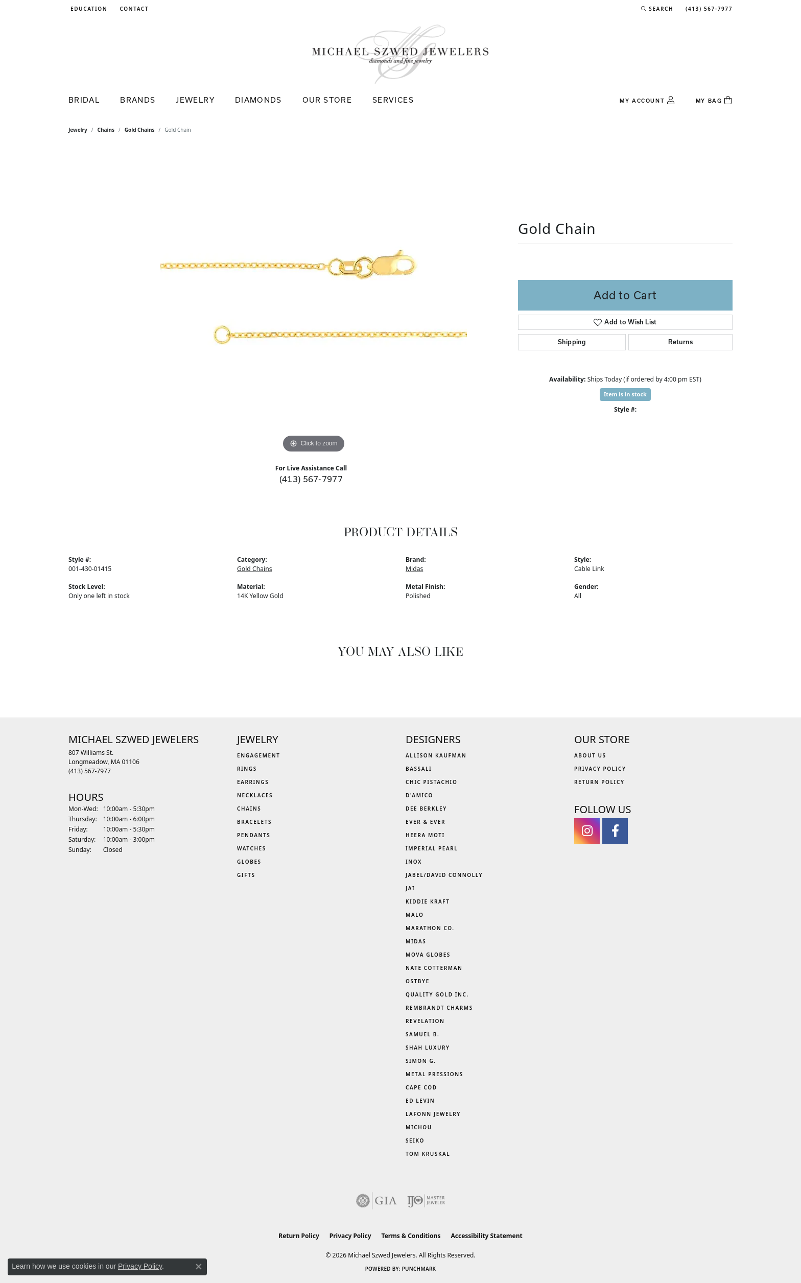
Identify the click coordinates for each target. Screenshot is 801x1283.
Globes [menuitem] (249, 861)
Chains (106, 129)
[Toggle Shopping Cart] (714, 100)
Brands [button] (137, 100)
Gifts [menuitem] (246, 874)
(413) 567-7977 (311, 479)
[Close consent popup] (199, 1267)
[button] (87, 8)
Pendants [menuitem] (253, 835)
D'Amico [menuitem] (419, 795)
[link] (133, 8)
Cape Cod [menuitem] (421, 1087)
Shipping (572, 342)
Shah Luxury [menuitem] (428, 1047)
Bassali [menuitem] (419, 768)
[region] (313, 302)
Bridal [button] (84, 100)
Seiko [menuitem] (415, 1140)
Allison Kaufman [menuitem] (436, 755)
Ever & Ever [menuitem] (425, 821)
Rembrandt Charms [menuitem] (439, 1007)
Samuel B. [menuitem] (422, 1034)
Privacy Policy (600, 768)
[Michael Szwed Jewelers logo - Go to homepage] (400, 53)
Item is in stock (625, 394)
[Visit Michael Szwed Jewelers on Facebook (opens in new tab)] (615, 831)
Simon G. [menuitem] (421, 1060)
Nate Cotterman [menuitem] (434, 967)
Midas (414, 568)
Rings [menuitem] (247, 768)
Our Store (327, 100)
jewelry (77, 129)
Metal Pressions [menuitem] (434, 1074)
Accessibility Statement (486, 1235)
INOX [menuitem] (414, 861)
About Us (590, 755)
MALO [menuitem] (415, 914)
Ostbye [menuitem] (418, 981)
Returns (680, 342)
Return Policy (599, 782)
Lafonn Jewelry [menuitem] (433, 1114)
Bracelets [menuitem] (254, 821)
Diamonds (258, 100)
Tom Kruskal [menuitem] (428, 1153)
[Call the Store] (89, 771)
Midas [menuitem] (416, 941)
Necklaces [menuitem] (255, 795)
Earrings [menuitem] (253, 782)
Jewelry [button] (195, 100)
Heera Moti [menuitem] (425, 835)
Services (393, 100)
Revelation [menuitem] (425, 1021)
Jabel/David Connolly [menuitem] (444, 874)
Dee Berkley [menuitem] (426, 808)
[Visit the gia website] (376, 1201)
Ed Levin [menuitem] (420, 1100)
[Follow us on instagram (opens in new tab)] (587, 831)
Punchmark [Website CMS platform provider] (419, 1268)
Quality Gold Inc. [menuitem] (437, 994)
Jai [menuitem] (410, 888)
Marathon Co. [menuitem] (430, 928)
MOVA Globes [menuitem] (428, 954)
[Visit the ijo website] (426, 1201)
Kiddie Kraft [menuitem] (428, 901)
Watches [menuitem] (251, 848)
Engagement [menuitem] (258, 755)
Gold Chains (140, 129)
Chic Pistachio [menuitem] (431, 782)
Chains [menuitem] (249, 808)
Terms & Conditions (411, 1235)
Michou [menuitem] (419, 1127)
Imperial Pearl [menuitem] (432, 848)
